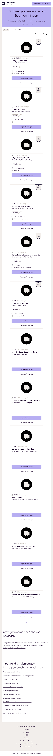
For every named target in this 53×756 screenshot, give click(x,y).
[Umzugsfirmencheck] (9, 3)
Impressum (26, 732)
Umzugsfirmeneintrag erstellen (26, 726)
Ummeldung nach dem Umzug (12, 709)
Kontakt (26, 729)
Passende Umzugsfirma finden (12, 672)
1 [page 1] (26, 623)
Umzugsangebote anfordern (41, 3)
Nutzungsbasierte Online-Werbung (26, 744)
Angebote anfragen (27, 78)
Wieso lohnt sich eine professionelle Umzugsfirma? (18, 676)
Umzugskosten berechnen (11, 683)
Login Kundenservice (26, 747)
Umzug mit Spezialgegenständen (13, 687)
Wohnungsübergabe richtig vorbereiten (15, 713)
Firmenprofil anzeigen (26, 83)
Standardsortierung (42, 34)
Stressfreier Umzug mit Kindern (12, 698)
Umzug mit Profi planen (10, 679)
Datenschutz (26, 738)
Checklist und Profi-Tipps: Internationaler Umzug (17, 702)
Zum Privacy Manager (26, 741)
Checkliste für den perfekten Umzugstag (15, 705)
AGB (26, 735)
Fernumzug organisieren (10, 691)
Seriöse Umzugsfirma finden (11, 694)
